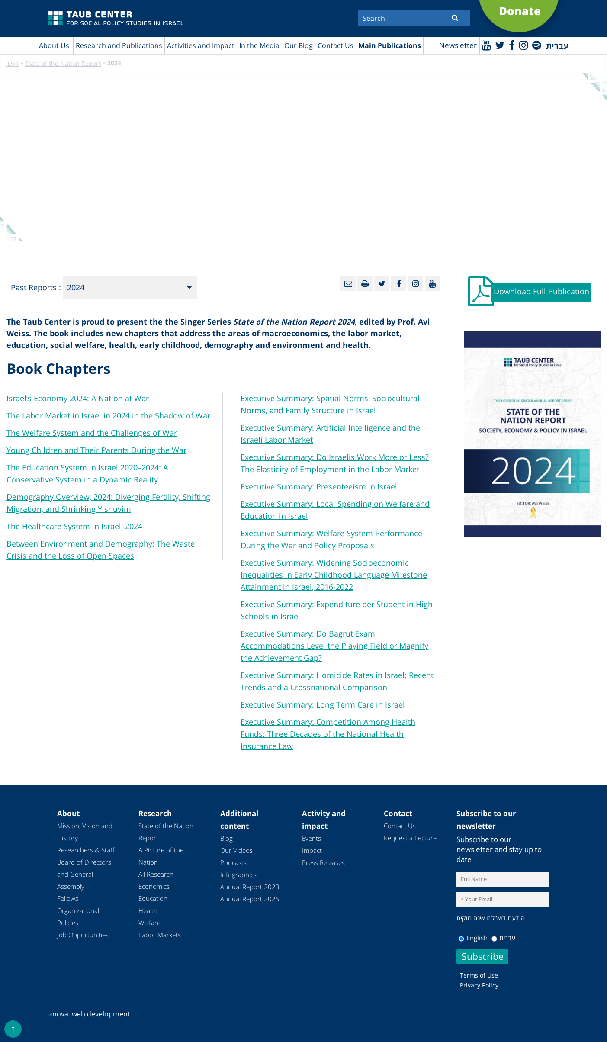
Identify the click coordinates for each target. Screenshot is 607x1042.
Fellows (67, 898)
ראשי (12, 64)
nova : (60, 1014)
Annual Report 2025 (249, 898)
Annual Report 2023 (249, 886)
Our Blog (298, 45)
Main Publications (389, 45)
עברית (503, 938)
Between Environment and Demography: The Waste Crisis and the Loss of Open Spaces (100, 549)
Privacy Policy (479, 985)
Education (152, 898)
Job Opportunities (83, 934)
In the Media (259, 45)
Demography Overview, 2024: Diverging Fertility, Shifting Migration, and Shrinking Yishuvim (108, 503)
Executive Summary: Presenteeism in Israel (319, 486)
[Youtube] (485, 45)
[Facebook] (511, 45)
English (473, 938)
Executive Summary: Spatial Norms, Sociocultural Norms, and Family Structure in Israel (330, 404)
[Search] (414, 18)
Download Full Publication (542, 292)
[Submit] (455, 17)
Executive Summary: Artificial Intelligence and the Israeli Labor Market (330, 433)
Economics (154, 886)
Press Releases (323, 862)
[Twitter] (499, 45)
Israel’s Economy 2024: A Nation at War (77, 398)
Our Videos (236, 850)
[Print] (365, 284)
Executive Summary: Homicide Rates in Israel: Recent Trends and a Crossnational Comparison (337, 681)
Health (147, 910)
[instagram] (522, 45)
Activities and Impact (200, 45)
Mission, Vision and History (84, 831)
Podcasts (233, 862)
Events (311, 838)
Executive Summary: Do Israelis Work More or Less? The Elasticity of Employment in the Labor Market (335, 463)
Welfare (149, 922)
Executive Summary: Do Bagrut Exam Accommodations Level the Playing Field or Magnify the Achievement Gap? (334, 645)
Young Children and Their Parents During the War (96, 450)
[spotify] (536, 45)
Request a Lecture (410, 837)
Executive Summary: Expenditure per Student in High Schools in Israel (337, 610)
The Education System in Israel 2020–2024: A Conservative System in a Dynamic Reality (87, 473)
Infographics (238, 874)
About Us (54, 45)
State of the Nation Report (63, 64)
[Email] (348, 284)
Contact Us (335, 45)
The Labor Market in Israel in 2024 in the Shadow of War (108, 415)
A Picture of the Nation (160, 856)
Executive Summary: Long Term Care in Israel (323, 704)
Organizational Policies (78, 916)
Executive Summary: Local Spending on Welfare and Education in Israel (335, 509)
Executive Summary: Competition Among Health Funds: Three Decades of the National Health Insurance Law (328, 734)
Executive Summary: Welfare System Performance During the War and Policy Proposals (331, 539)
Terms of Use (479, 975)
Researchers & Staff (86, 850)
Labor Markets (159, 934)
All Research (155, 874)
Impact (312, 850)
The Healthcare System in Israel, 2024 (74, 526)
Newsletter (456, 46)
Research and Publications (119, 45)
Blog (226, 838)
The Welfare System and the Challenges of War (91, 433)
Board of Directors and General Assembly (84, 874)
